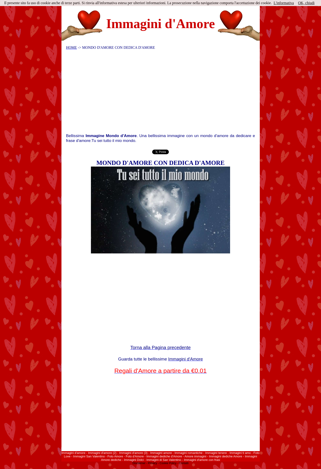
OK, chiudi (306, 3)
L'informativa (284, 3)
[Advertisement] (157, 93)
